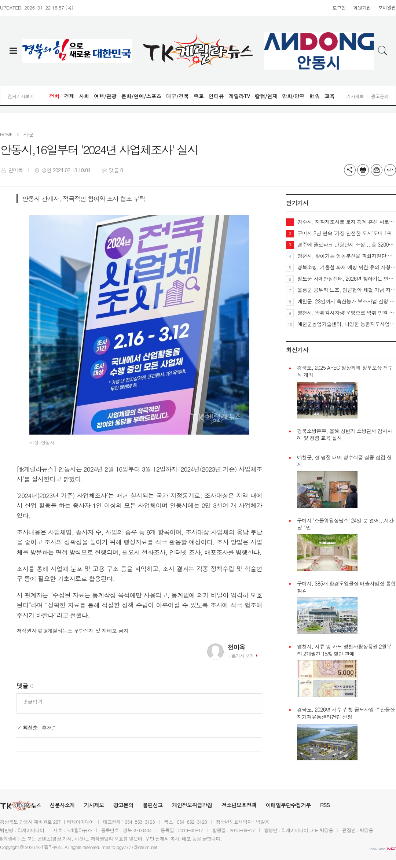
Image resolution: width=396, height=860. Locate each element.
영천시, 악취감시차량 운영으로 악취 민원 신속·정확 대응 (346, 312)
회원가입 (362, 7)
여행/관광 (105, 96)
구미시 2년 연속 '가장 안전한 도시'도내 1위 (344, 233)
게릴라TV (239, 96)
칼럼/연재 (266, 96)
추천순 (49, 727)
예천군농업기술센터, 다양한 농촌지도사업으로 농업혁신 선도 (346, 324)
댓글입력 (32, 701)
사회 (84, 96)
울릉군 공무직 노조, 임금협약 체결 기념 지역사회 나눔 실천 (346, 290)
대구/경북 (177, 96)
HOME (6, 134)
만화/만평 (293, 96)
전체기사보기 (21, 96)
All (67, 847)
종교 (199, 96)
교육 (329, 96)
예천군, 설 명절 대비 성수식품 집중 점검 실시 (344, 461)
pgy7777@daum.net (137, 847)
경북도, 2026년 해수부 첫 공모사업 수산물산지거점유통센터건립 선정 (346, 713)
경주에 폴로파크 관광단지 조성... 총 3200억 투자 (346, 244)
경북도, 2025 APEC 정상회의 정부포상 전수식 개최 (345, 371)
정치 (54, 96)
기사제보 (354, 96)
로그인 (338, 7)
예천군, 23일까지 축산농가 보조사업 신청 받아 (346, 301)
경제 (69, 96)
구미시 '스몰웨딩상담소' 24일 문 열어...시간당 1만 (345, 524)
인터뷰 (216, 96)
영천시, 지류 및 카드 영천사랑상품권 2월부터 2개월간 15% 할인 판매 (344, 650)
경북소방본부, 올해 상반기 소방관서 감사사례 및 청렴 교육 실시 (344, 435)
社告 (314, 96)
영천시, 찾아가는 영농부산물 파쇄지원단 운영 (346, 255)
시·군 (28, 134)
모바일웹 (387, 7)
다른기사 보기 (240, 655)
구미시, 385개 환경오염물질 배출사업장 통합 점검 (346, 587)
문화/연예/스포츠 (141, 96)
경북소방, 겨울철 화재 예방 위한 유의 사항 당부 (346, 267)
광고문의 (379, 96)
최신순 (26, 727)
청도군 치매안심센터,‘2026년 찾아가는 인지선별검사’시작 (346, 278)
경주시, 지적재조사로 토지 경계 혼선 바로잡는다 (346, 221)
